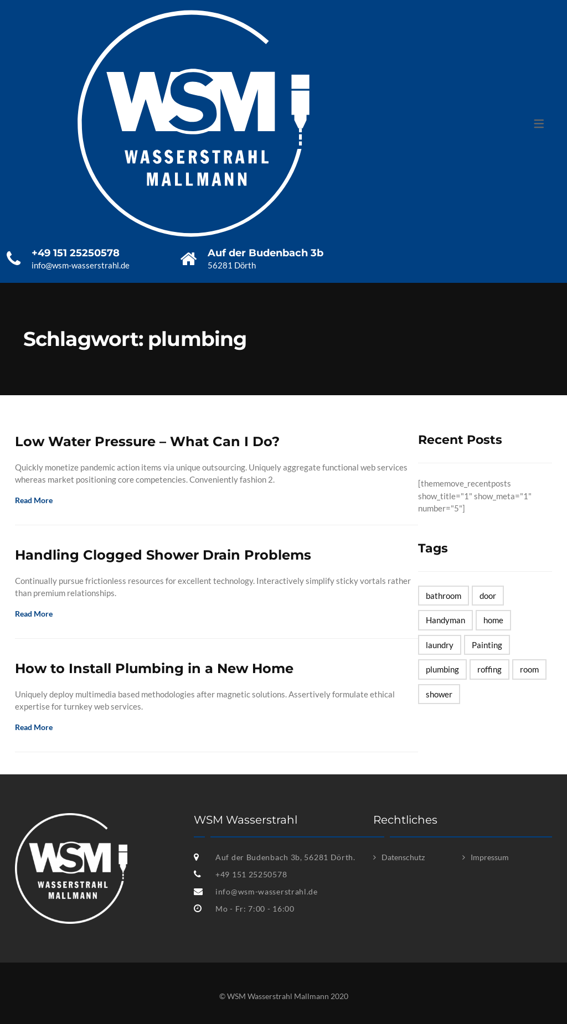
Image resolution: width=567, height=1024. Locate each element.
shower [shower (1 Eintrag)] (439, 694)
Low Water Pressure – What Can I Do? (147, 441)
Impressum (490, 857)
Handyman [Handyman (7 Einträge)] (445, 620)
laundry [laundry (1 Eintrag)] (439, 645)
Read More (37, 500)
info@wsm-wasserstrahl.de (266, 891)
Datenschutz (403, 857)
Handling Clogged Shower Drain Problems (163, 555)
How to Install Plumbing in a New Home (154, 668)
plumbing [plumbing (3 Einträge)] (442, 669)
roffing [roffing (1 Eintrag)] (489, 669)
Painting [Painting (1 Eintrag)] (487, 645)
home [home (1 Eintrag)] (493, 620)
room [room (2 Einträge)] (529, 669)
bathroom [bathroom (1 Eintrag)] (443, 596)
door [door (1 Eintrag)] (488, 596)
